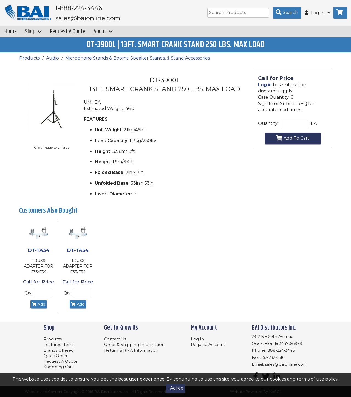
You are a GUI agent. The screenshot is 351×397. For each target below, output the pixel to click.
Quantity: (268, 127)
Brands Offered (58, 350)
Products (29, 61)
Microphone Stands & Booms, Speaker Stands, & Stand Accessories (137, 61)
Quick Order (55, 355)
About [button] (103, 35)
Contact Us (115, 339)
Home (10, 35)
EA (314, 127)
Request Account (208, 344)
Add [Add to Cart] (38, 308)
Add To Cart (293, 142)
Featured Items (59, 344)
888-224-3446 (281, 350)
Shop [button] (33, 35)
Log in (265, 88)
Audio (52, 61)
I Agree (175, 388)
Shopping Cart (58, 366)
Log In (197, 339)
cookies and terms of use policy (304, 379)
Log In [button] (317, 12)
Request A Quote (67, 35)
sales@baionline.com (286, 364)
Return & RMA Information (131, 350)
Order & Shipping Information (134, 344)
